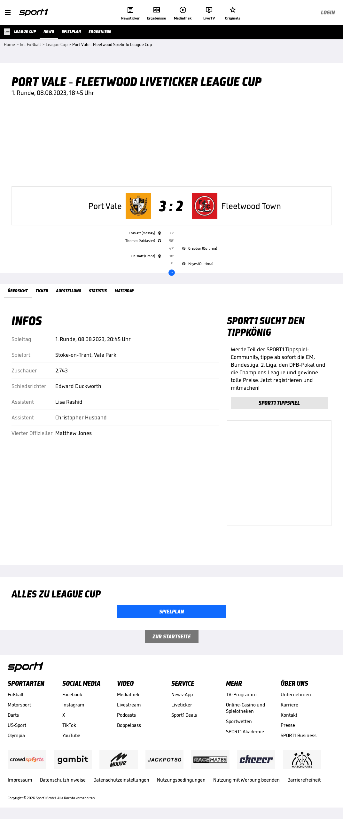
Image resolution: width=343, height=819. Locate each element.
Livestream (129, 705)
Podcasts (126, 715)
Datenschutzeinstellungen (121, 780)
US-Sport (17, 725)
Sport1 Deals (184, 715)
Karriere (289, 705)
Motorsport (19, 705)
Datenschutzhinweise (63, 780)
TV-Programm (241, 694)
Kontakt (289, 715)
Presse (288, 725)
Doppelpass (129, 725)
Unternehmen (296, 694)
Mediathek (128, 694)
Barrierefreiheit (304, 780)
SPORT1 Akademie (245, 732)
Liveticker (181, 705)
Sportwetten (239, 721)
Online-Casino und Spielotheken (245, 708)
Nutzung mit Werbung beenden (246, 780)
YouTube (71, 735)
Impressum (20, 780)
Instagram (73, 705)
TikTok (69, 725)
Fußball (15, 694)
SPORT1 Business (298, 735)
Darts (13, 715)
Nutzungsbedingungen (181, 780)
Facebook (72, 694)
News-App (181, 694)
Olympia (16, 735)
